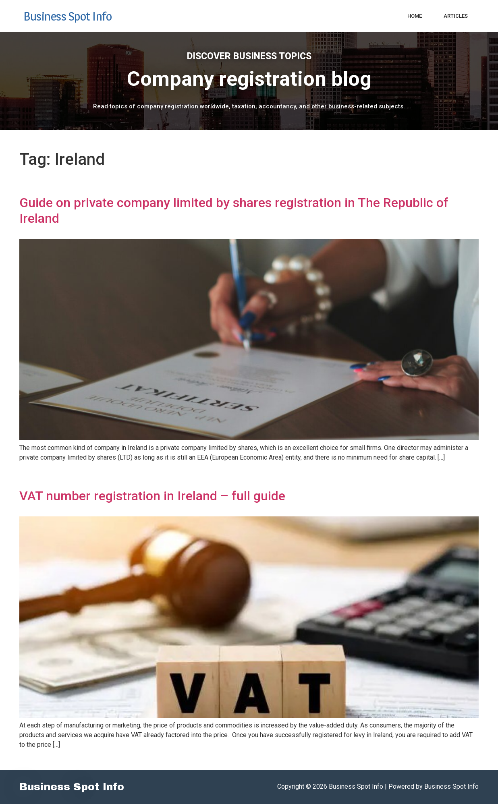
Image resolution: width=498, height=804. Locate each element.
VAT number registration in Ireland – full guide (152, 496)
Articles (456, 16)
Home (414, 16)
